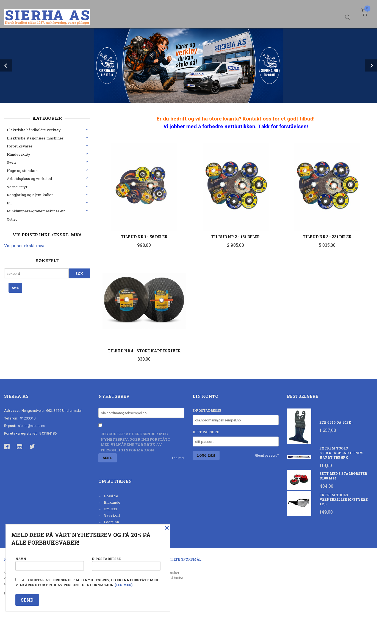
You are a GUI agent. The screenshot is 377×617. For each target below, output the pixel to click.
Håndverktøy (18, 154)
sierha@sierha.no (31, 426)
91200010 (27, 418)
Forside (111, 495)
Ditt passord (206, 432)
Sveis (11, 162)
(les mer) (123, 585)
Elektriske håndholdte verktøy (34, 129)
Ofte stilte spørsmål (179, 559)
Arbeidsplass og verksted (29, 178)
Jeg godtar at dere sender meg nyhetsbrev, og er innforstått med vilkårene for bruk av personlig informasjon (135, 442)
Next (371, 65)
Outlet (12, 219)
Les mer (178, 458)
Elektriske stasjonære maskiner (35, 138)
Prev (6, 65)
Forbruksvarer (19, 146)
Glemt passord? (267, 455)
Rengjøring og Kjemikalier (30, 194)
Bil (9, 203)
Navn (49, 563)
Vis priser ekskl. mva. (24, 245)
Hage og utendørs (22, 170)
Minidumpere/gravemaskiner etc (36, 211)
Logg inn (111, 521)
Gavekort (112, 515)
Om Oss (110, 508)
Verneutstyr (17, 186)
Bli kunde (112, 502)
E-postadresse (207, 410)
